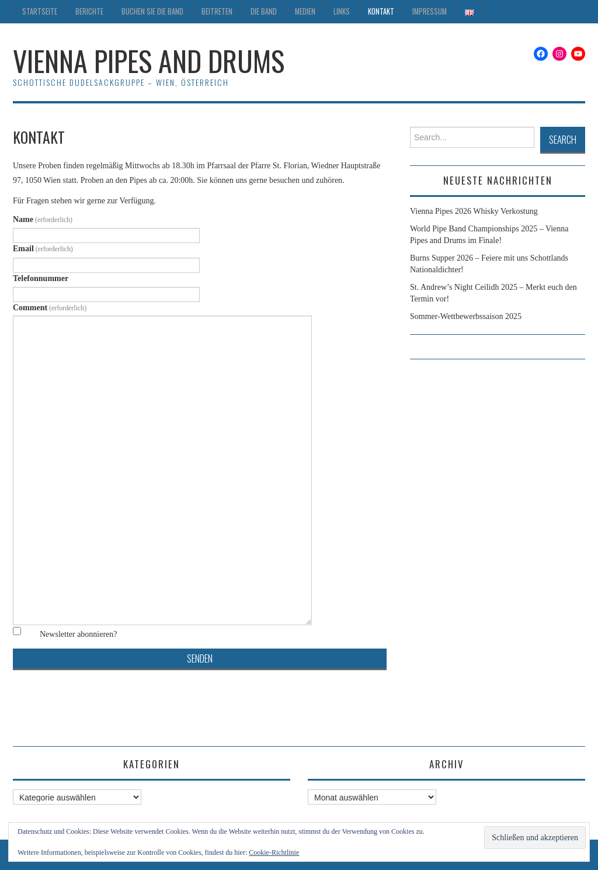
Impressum (429, 11)
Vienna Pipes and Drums (148, 60)
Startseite (39, 11)
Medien (305, 11)
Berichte (89, 11)
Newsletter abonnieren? (78, 634)
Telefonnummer (40, 278)
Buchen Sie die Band (152, 11)
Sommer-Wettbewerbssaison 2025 (465, 316)
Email (43, 248)
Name (42, 219)
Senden (200, 658)
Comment (49, 307)
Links (341, 11)
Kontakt (381, 11)
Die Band (264, 11)
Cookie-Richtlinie (274, 852)
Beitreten (216, 11)
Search (562, 139)
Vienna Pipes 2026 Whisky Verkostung (474, 211)
